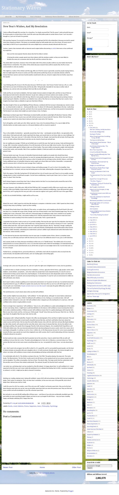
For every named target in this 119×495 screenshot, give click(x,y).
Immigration (90, 397)
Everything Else (91, 410)
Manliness (89, 402)
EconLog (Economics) (93, 269)
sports (89, 413)
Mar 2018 (93, 231)
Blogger (70, 491)
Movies (89, 362)
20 (90, 121)
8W (88, 356)
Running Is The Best (95, 134)
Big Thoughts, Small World (97, 187)
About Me (8, 16)
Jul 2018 (92, 222)
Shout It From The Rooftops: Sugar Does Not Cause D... (99, 168)
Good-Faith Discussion (93, 338)
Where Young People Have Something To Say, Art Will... (100, 137)
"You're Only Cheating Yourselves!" (99, 215)
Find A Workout (35, 16)
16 (90, 241)
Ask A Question (94, 209)
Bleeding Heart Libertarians (94, 283)
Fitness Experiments (92, 424)
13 (90, 248)
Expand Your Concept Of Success (99, 179)
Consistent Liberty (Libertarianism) (96, 267)
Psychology (53, 406)
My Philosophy (21, 16)
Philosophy (45, 406)
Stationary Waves (21, 8)
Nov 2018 (93, 217)
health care (90, 343)
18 (90, 125)
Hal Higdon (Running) (92, 291)
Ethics (88, 335)
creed (15, 406)
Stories (89, 448)
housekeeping (90, 354)
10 (90, 255)
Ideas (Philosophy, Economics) (95, 277)
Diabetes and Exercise (93, 440)
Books (10, 406)
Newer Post (7, 467)
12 (90, 250)
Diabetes (20, 406)
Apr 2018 (92, 229)
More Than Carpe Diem (96, 150)
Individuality (90, 364)
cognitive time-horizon (93, 375)
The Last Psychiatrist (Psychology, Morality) (98, 288)
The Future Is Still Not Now (97, 140)
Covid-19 (89, 418)
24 (90, 114)
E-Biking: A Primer (94, 206)
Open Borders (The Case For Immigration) (98, 294)
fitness (26, 406)
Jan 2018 (92, 236)
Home (42, 467)
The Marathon (91, 415)
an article (53, 48)
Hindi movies (90, 394)
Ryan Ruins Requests (92, 421)
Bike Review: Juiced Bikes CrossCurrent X (100, 200)
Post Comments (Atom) (46, 473)
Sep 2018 (92, 220)
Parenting (89, 373)
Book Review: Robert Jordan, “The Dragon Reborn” (99, 146)
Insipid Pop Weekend (92, 434)
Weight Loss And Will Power (97, 165)
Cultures (89, 432)
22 (90, 116)
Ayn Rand (89, 367)
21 (90, 118)
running (89, 314)
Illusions (89, 322)
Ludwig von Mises (91, 351)
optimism (89, 383)
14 (90, 245)
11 (90, 252)
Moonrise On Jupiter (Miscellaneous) (96, 280)
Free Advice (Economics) (93, 275)
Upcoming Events (91, 426)
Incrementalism (91, 453)
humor (89, 391)
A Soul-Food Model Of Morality (98, 152)
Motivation (90, 407)
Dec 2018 (92, 127)
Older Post (76, 467)
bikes (88, 405)
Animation (90, 456)
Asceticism (90, 442)
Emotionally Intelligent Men (97, 132)
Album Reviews (74, 16)
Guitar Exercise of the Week (94, 429)
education (89, 389)
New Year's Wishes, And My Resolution (100, 129)
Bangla (89, 399)
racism (89, 346)
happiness (32, 406)
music (39, 406)
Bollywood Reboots (92, 450)
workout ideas (91, 324)
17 (90, 239)
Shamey (89, 437)
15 (90, 243)
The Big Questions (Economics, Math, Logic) (99, 285)
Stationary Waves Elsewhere (54, 16)
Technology (90, 378)
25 (90, 112)
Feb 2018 (92, 233)
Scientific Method (91, 381)
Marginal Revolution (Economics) (96, 272)
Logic (88, 359)
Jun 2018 (92, 224)
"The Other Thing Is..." (96, 181)
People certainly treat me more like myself (33, 286)
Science (89, 370)
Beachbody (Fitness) (92, 264)
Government (90, 311)
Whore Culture (91, 330)
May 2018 (93, 227)
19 (90, 123)
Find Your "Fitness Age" (93, 296)
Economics (90, 306)
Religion (89, 445)
